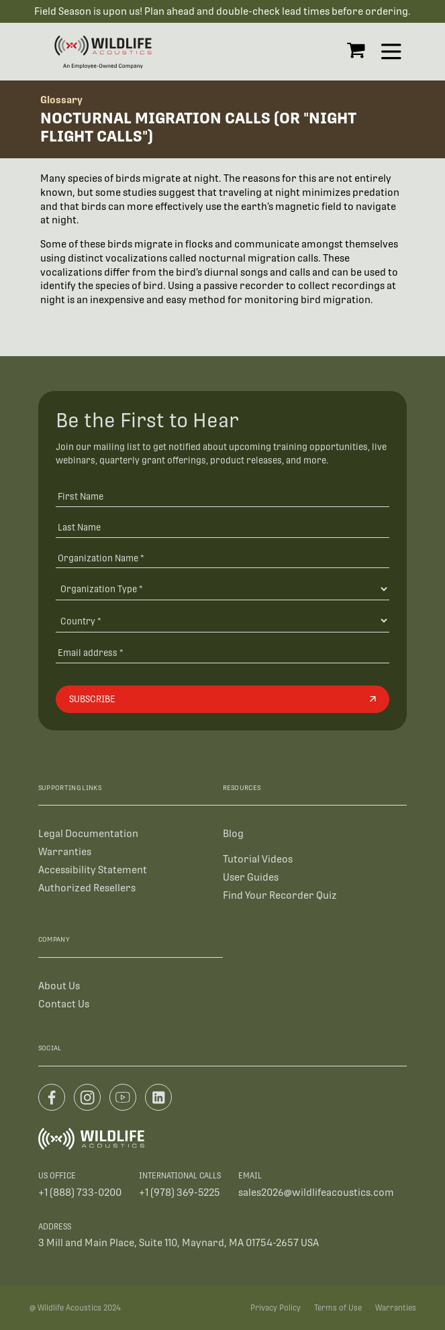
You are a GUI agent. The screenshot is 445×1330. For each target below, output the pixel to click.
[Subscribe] (222, 699)
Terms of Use (338, 1308)
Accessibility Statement (92, 869)
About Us (59, 985)
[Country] (222, 620)
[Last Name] (222, 527)
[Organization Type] (222, 588)
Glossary (61, 99)
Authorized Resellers (87, 887)
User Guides (251, 876)
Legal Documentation (88, 833)
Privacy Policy (275, 1308)
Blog (233, 833)
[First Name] (222, 496)
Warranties (64, 851)
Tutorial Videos (258, 859)
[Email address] (222, 652)
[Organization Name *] (222, 558)
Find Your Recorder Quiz (280, 894)
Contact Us (63, 1003)
